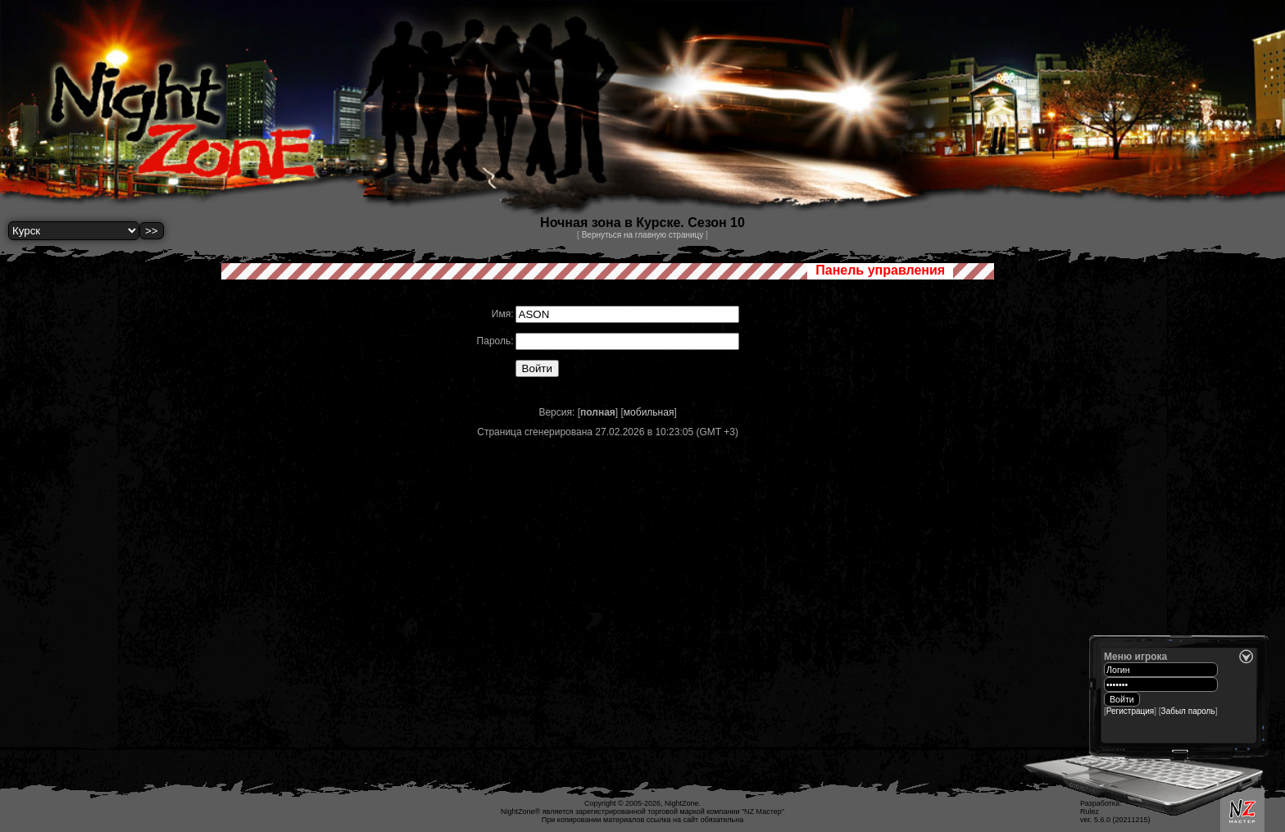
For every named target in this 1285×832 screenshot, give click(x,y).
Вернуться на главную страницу (643, 234)
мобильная (649, 412)
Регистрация (1130, 711)
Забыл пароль (1188, 711)
